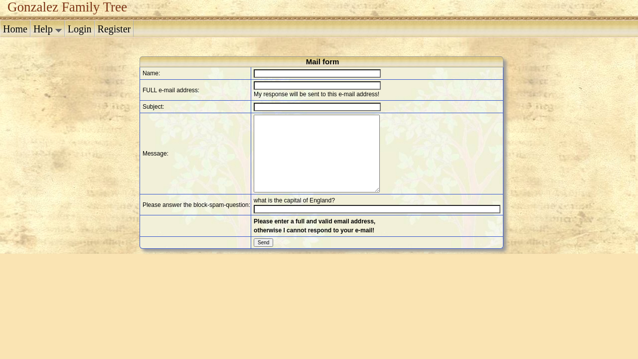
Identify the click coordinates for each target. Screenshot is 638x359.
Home (15, 28)
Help (47, 28)
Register (114, 28)
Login (80, 28)
